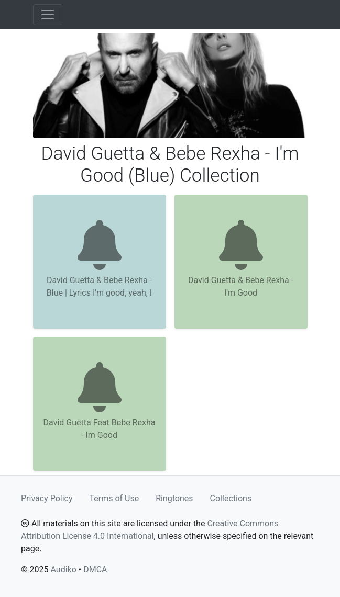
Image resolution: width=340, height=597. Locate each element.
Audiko (63, 570)
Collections (231, 498)
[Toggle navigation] (47, 14)
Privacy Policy (47, 498)
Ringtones (174, 498)
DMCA (95, 570)
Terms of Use (114, 498)
